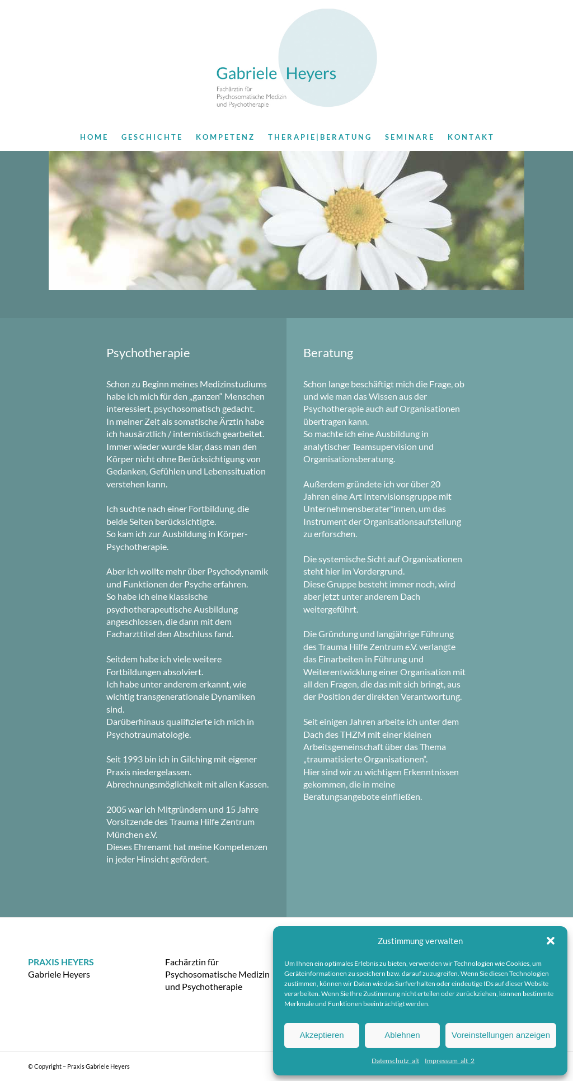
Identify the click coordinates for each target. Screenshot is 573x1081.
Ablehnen (402, 1035)
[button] (550, 940)
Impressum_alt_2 (450, 1060)
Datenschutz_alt (395, 1060)
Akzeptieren (321, 1035)
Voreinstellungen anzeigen (501, 1035)
